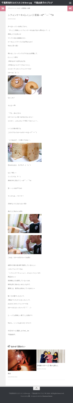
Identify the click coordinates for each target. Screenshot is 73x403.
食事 (28, 8)
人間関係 (23, 8)
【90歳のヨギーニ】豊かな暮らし (47, 365)
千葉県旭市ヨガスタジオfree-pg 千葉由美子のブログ (27, 3)
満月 (9, 373)
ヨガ (18, 8)
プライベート (12, 8)
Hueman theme (47, 396)
